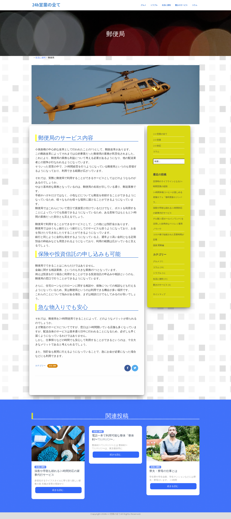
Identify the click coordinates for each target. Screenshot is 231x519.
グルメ (143, 5)
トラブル (153, 5)
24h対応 (157, 145)
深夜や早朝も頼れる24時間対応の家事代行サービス (167, 210)
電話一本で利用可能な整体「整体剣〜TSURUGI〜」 (113, 437)
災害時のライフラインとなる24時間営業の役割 (167, 184)
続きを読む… (58, 490)
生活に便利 (166, 5)
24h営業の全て (160, 134)
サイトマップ (159, 294)
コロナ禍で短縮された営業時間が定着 (168, 237)
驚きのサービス (181, 5)
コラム (194, 5)
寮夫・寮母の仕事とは (163, 471)
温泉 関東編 (158, 245)
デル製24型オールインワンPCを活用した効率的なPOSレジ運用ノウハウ (168, 223)
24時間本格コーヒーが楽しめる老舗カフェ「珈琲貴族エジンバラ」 (167, 197)
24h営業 (157, 139)
